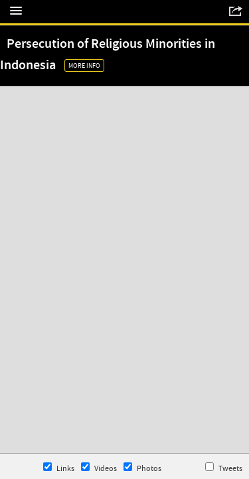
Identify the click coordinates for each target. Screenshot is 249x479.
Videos (99, 468)
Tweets (223, 468)
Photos (142, 468)
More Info (84, 65)
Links (58, 468)
